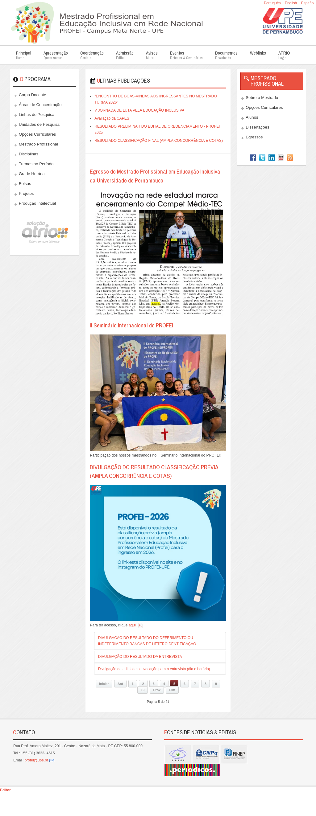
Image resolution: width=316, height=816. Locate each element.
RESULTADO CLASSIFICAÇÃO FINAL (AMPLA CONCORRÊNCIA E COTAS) (158, 140)
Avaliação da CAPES (111, 118)
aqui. (133, 625)
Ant (120, 684)
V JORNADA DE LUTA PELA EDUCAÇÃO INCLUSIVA (139, 110)
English (291, 3)
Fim (172, 690)
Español (307, 3)
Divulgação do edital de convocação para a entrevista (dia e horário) (154, 669)
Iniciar (104, 684)
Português (273, 3)
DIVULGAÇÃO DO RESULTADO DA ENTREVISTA (140, 656)
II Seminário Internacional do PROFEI (131, 325)
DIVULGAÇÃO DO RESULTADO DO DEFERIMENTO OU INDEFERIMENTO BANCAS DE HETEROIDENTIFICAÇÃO (147, 641)
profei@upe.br (36, 760)
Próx (156, 690)
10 (142, 690)
